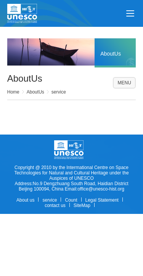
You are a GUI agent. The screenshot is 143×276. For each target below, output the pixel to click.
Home (13, 92)
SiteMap (82, 205)
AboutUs (35, 92)
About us (25, 200)
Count (71, 200)
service (58, 92)
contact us (55, 205)
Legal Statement (102, 200)
